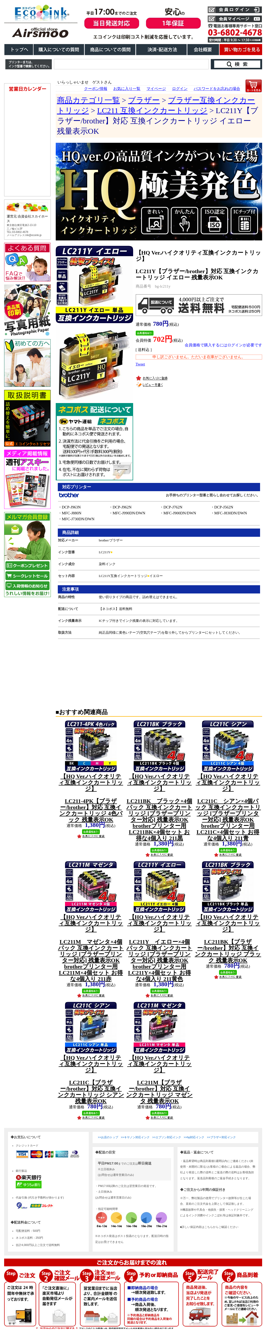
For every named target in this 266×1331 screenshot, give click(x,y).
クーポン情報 (95, 89)
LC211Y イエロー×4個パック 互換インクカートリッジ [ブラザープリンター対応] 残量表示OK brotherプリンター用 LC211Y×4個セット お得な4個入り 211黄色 (159, 948)
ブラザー (144, 100)
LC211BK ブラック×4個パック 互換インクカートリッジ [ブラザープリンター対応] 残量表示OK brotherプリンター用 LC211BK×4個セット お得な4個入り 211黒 (159, 807)
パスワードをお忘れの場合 (217, 89)
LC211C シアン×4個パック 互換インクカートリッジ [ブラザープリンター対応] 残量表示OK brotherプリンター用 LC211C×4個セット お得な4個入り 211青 (228, 807)
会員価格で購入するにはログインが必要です (223, 345)
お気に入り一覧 (126, 89)
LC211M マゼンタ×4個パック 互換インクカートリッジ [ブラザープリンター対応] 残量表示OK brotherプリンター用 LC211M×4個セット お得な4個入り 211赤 (91, 948)
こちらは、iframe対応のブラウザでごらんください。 (28, 353)
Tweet (140, 364)
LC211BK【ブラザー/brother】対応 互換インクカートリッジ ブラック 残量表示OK (228, 939)
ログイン (180, 89)
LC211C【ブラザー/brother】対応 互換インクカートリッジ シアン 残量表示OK (91, 1079)
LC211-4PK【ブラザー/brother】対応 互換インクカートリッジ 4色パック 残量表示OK (91, 798)
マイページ (156, 89)
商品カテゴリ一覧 (88, 100)
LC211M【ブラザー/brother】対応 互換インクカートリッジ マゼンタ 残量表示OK (159, 1079)
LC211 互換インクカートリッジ (152, 110)
